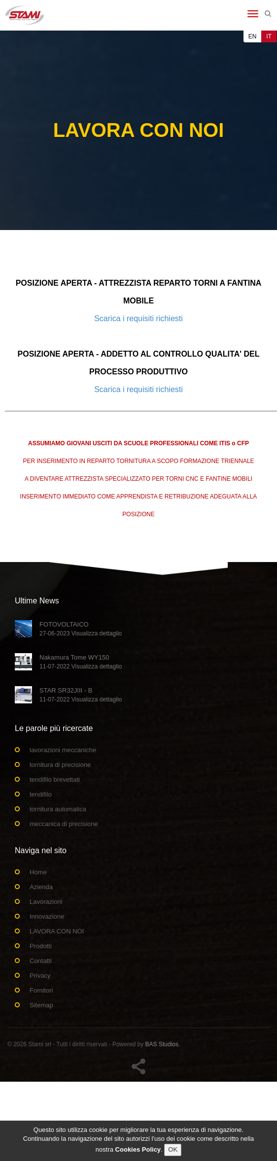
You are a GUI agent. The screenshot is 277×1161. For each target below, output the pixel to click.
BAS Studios (161, 1044)
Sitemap (41, 1005)
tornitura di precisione (60, 764)
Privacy (40, 975)
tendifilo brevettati (55, 779)
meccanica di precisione (64, 824)
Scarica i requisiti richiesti (138, 318)
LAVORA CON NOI (57, 931)
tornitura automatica (58, 809)
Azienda (41, 887)
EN (252, 36)
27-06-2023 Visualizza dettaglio (80, 633)
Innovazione (47, 916)
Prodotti (41, 946)
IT (269, 36)
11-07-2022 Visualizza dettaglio (80, 666)
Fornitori (41, 990)
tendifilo (41, 794)
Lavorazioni (46, 901)
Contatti (41, 960)
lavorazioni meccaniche (63, 750)
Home (38, 872)
